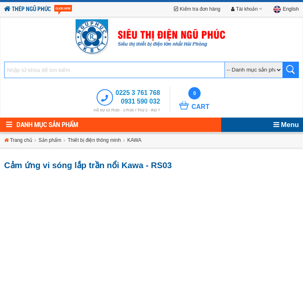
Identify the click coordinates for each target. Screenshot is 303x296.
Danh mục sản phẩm (42, 124)
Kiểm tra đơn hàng (197, 9)
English (286, 9)
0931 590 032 (140, 101)
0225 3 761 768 (138, 92)
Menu (286, 125)
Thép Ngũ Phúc (38, 9)
